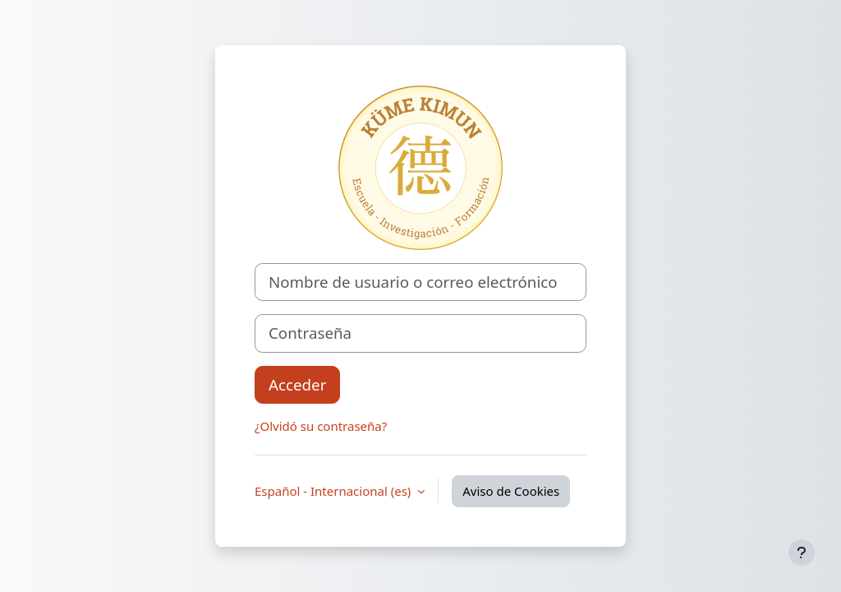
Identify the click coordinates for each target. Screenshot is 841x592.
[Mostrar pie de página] (801, 552)
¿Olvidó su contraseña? (321, 426)
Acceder (297, 384)
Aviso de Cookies (510, 491)
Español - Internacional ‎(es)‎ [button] (334, 491)
